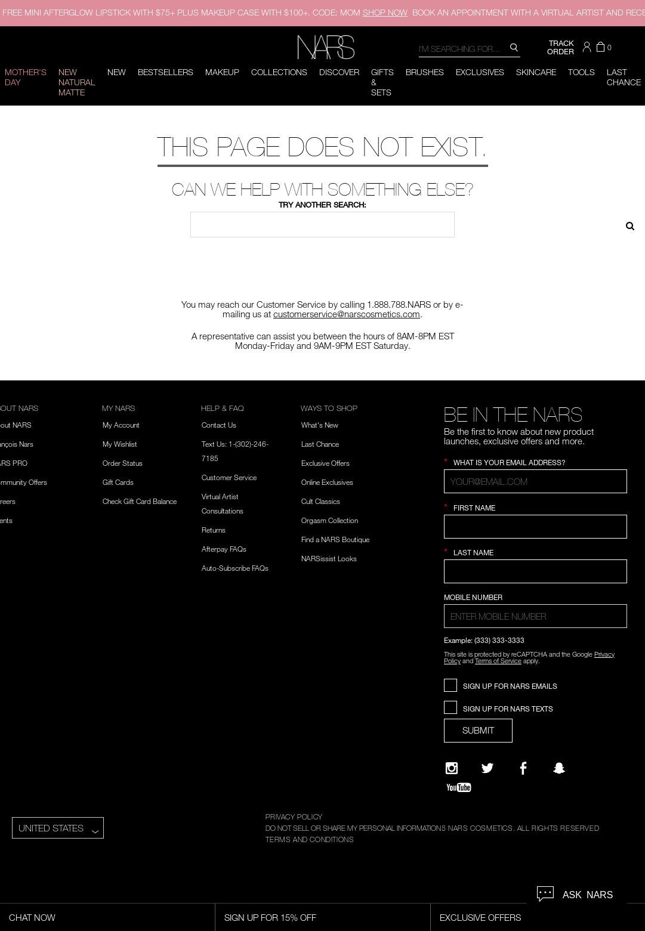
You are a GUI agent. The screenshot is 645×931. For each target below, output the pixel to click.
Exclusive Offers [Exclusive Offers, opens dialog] (480, 917)
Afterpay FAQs (224, 548)
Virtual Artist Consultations (222, 503)
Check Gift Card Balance (140, 501)
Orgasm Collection (329, 520)
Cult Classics (320, 501)
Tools (581, 72)
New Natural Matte (76, 82)
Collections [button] (279, 72)
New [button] (116, 72)
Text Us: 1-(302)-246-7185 (235, 451)
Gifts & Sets (382, 82)
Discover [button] (339, 72)
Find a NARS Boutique (335, 539)
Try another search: (322, 204)
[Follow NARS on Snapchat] (559, 768)
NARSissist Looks (329, 558)
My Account (121, 424)
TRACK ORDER (560, 47)
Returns (214, 529)
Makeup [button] (222, 72)
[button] (588, 47)
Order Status (123, 463)
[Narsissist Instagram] (451, 768)
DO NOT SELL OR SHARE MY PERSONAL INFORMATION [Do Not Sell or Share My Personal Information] (353, 828)
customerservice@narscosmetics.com (346, 313)
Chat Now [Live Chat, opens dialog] (32, 917)
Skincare (536, 72)
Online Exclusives (327, 482)
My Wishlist (120, 444)
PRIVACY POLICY (294, 816)
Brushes (425, 72)
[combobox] (469, 48)
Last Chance (320, 444)
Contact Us (219, 424)
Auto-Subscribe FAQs (235, 568)
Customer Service (229, 477)
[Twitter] (487, 768)
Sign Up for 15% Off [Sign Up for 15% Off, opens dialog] (270, 917)
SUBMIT (478, 730)
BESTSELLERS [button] (165, 72)
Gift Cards (118, 482)
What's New (319, 424)
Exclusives (480, 72)
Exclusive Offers (325, 463)
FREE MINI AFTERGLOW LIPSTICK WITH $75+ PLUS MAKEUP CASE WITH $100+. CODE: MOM (205, 12)
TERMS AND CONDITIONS (310, 839)
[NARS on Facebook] (523, 768)
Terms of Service (498, 660)
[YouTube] (459, 787)
